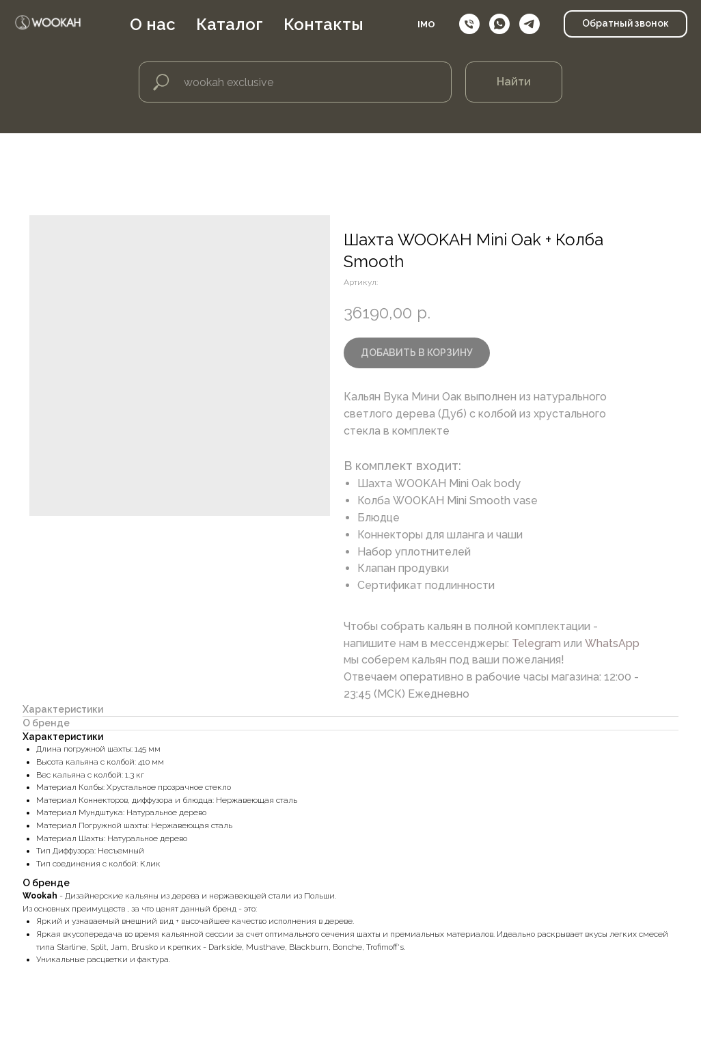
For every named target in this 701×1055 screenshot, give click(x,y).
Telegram (536, 643)
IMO (426, 28)
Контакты (342, 28)
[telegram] (529, 27)
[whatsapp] (499, 27)
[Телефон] (469, 27)
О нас (171, 28)
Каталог (248, 28)
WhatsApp (612, 643)
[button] (625, 27)
